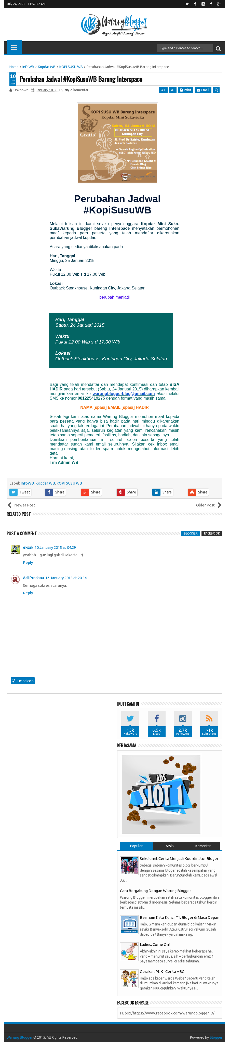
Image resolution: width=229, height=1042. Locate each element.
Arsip (170, 846)
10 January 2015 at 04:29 (55, 547)
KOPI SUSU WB (69, 483)
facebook (212, 533)
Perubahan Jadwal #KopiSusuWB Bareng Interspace (81, 79)
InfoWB (27, 483)
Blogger (216, 1037)
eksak (28, 547)
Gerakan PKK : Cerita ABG (162, 971)
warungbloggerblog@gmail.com (124, 393)
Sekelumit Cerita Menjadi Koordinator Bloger (179, 858)
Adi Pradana (33, 578)
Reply (28, 562)
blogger (191, 533)
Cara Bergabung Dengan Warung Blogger (155, 890)
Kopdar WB (45, 483)
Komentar (203, 846)
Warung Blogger (20, 1037)
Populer (136, 846)
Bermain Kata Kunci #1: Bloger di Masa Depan (179, 917)
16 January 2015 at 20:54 (66, 578)
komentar (79, 90)
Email (203, 90)
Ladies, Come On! (155, 944)
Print (185, 90)
